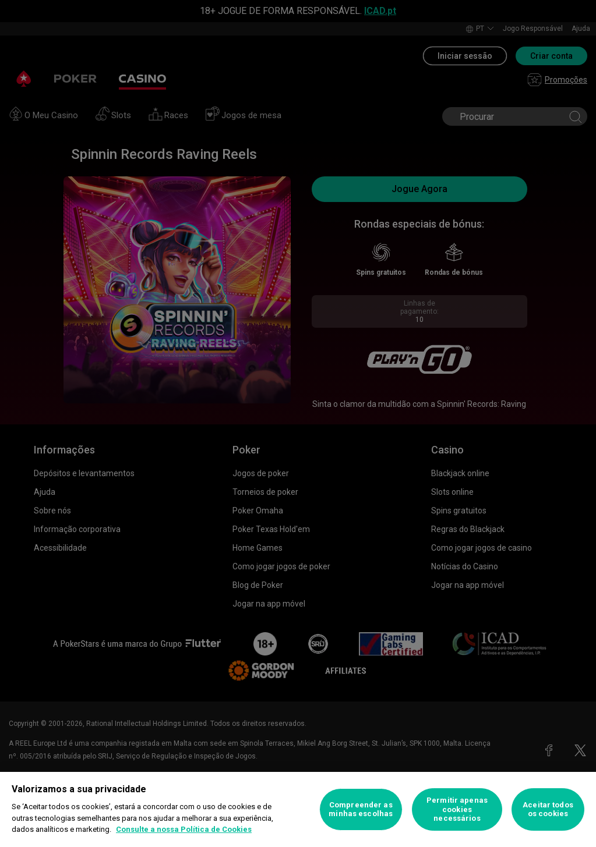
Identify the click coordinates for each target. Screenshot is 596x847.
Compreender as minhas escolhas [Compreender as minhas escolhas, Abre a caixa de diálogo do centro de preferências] (361, 809)
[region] (298, 809)
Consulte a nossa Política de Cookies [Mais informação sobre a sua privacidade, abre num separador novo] (184, 829)
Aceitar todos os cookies (548, 809)
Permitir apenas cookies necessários (457, 809)
